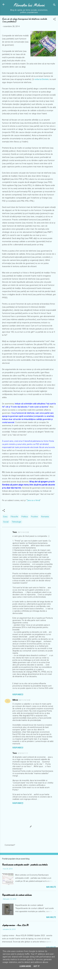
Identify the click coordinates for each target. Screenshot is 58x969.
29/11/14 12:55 (23, 532)
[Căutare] (54, 5)
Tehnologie (16, 522)
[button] (54, 20)
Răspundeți (17, 694)
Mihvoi (15, 700)
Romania (45, 516)
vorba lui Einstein (41, 79)
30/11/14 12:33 (24, 700)
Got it (37, 966)
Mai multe (51, 887)
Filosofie (14, 516)
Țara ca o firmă (33, 500)
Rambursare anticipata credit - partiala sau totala (24, 864)
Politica (24, 516)
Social (5, 522)
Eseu (5, 516)
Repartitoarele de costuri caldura (17, 895)
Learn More (25, 966)
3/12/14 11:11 (23, 753)
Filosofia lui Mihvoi (29, 5)
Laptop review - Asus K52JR (15, 925)
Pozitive (34, 516)
